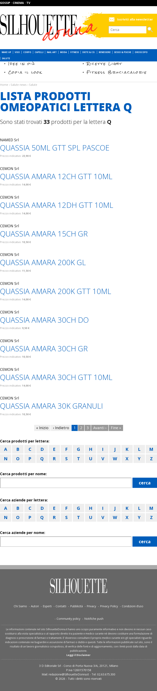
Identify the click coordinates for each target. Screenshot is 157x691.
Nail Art (52, 52)
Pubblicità (76, 606)
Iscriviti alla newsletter (135, 19)
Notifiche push (93, 619)
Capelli (39, 52)
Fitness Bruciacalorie (117, 72)
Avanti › (99, 427)
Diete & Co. (88, 52)
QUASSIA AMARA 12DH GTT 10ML (56, 205)
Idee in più (21, 63)
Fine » (116, 427)
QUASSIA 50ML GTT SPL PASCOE (54, 148)
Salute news (78, 81)
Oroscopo (141, 52)
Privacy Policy (109, 606)
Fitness (74, 52)
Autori (35, 606)
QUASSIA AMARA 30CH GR (44, 349)
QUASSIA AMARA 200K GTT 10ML (55, 291)
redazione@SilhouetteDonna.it (69, 674)
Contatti (61, 606)
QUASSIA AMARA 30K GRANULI (51, 406)
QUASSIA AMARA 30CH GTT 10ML (56, 377)
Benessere (105, 52)
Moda (63, 52)
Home (4, 85)
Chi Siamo (20, 606)
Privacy (91, 606)
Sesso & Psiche (122, 52)
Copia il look (25, 72)
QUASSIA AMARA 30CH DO (44, 320)
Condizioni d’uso (132, 606)
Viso (17, 52)
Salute (6, 58)
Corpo (27, 52)
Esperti (47, 606)
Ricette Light (104, 63)
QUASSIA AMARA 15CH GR (44, 234)
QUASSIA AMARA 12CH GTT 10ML (56, 176)
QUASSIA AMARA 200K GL (43, 262)
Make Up (6, 52)
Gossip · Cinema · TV (15, 3)
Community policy (68, 619)
